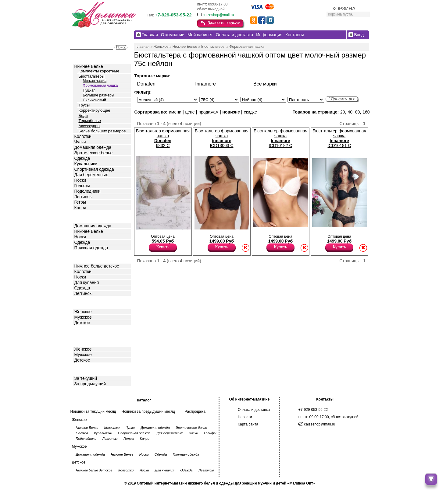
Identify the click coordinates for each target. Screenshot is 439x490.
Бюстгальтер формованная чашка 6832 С (163, 138)
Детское (82, 256)
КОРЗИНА (344, 8)
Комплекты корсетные (99, 71)
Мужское (83, 317)
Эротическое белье (93, 152)
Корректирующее (94, 110)
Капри (80, 207)
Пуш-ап (89, 90)
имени (175, 112)
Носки (80, 180)
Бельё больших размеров (102, 131)
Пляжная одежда (91, 247)
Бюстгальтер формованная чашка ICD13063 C (221, 138)
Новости (245, 417)
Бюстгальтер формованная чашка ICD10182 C (280, 138)
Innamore (205, 83)
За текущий (85, 378)
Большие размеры (98, 95)
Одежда (82, 158)
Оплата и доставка (254, 410)
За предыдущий (90, 383)
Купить (163, 247)
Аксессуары (89, 126)
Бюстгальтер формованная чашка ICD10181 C (339, 138)
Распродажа (195, 411)
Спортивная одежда (94, 169)
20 (342, 112)
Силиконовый (94, 100)
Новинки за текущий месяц (93, 411)
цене (190, 112)
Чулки (80, 141)
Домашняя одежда (92, 147)
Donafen (146, 83)
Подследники (87, 191)
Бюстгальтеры (92, 76)
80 (357, 112)
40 (350, 112)
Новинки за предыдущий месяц (148, 411)
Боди (83, 115)
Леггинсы (83, 196)
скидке (250, 112)
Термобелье (90, 120)
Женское (83, 311)
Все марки (265, 83)
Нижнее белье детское (96, 266)
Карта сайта (248, 424)
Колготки (82, 136)
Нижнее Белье (88, 66)
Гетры (80, 202)
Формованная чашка (100, 85)
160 (365, 112)
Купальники (85, 163)
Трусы (84, 105)
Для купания (86, 282)
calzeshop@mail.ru (218, 15)
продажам (208, 112)
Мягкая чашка (95, 81)
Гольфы (82, 185)
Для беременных (91, 174)
